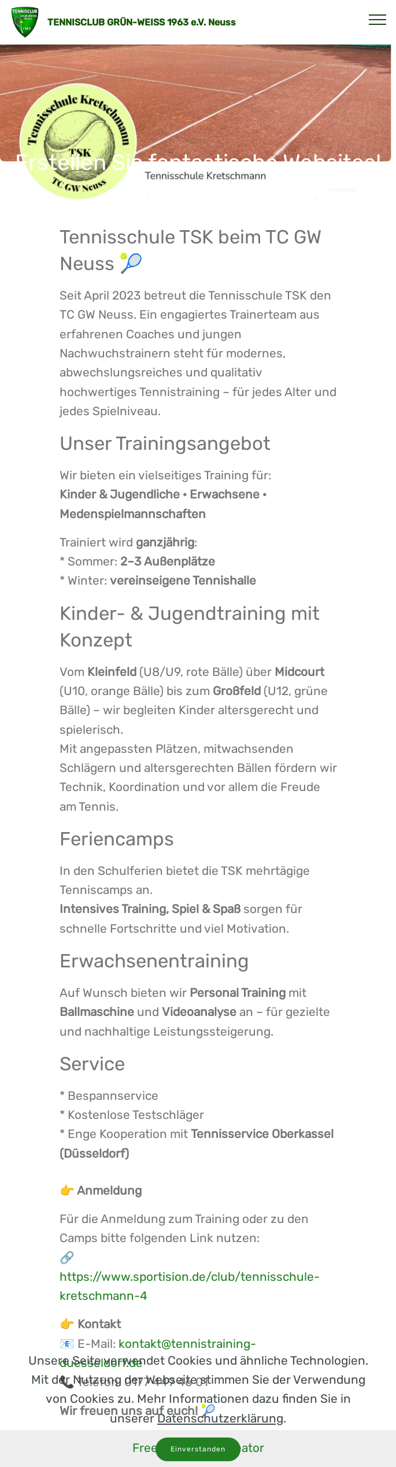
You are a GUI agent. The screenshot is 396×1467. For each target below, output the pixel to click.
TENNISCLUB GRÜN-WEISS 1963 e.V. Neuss (141, 22)
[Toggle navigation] (378, 19)
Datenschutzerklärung (220, 1453)
